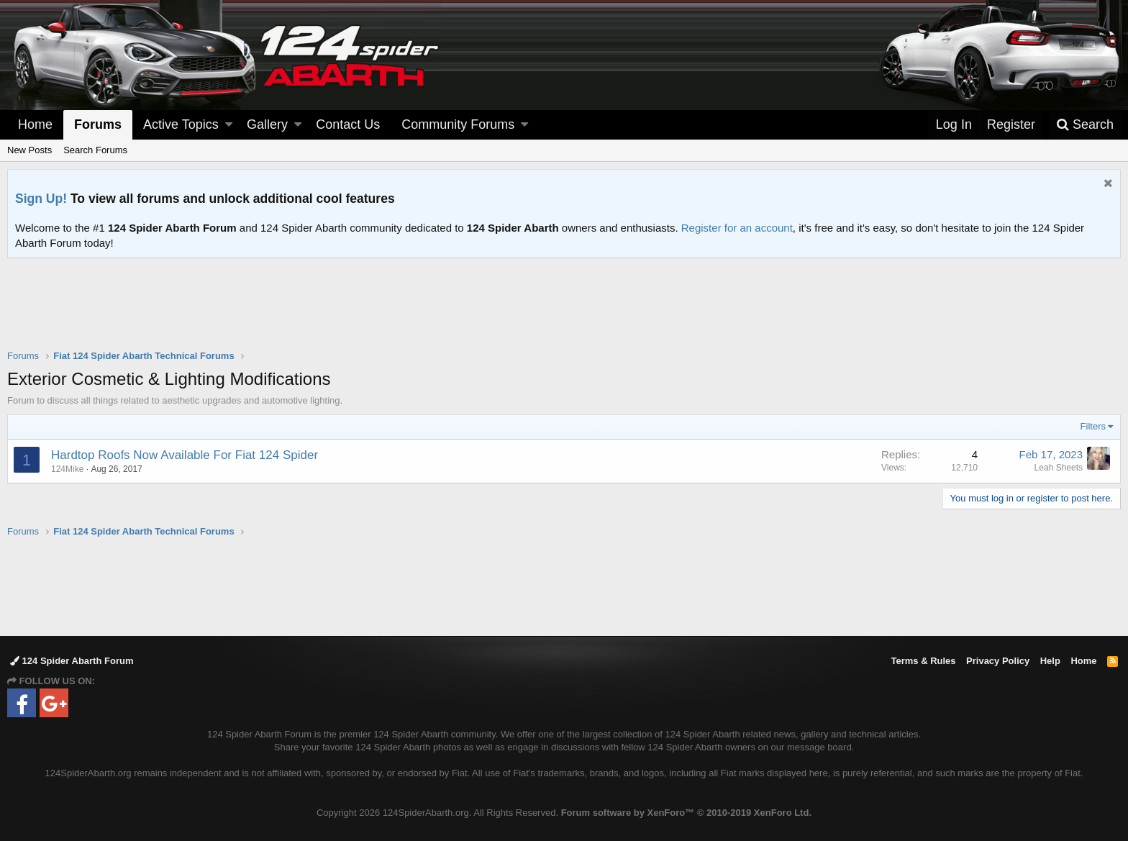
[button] (229, 125)
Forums (98, 124)
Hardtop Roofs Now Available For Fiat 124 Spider (184, 455)
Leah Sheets (1058, 468)
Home (35, 124)
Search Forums (95, 150)
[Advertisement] (564, 313)
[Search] (1085, 125)
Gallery (267, 124)
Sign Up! (41, 198)
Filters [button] (1093, 426)
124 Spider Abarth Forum (71, 660)
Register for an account (737, 228)
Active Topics (181, 124)
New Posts (29, 150)
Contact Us (348, 124)
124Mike (67, 469)
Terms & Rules (923, 660)
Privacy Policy (997, 660)
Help (1050, 660)
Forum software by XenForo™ (686, 812)
